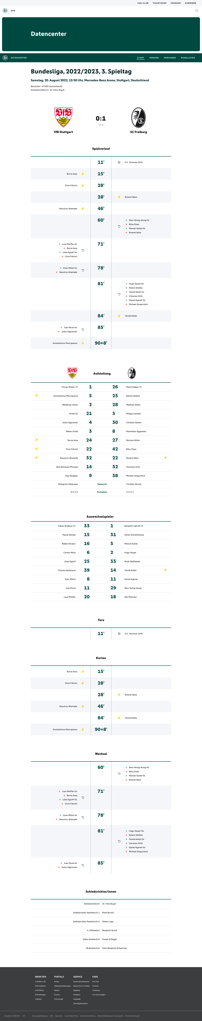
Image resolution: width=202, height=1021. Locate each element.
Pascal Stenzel (69, 535)
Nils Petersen (130, 597)
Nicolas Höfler (133, 440)
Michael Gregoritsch (138, 304)
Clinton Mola (69, 553)
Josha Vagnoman (69, 332)
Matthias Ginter (133, 405)
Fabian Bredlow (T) (67, 526)
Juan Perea (69, 327)
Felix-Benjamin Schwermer (114, 948)
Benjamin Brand (109, 930)
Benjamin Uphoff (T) (133, 526)
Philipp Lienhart (133, 414)
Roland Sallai (131, 197)
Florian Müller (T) (70, 387)
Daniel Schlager (109, 939)
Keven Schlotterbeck (134, 535)
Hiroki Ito (73, 414)
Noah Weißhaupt (132, 561)
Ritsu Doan (134, 224)
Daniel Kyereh (135, 300)
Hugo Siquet (135, 284)
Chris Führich (71, 185)
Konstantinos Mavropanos (65, 343)
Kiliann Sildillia (136, 288)
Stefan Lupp (107, 922)
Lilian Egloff (68, 252)
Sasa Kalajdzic (71, 476)
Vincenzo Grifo (136, 162)
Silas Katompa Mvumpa (67, 467)
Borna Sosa (72, 174)
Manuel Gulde (135, 228)
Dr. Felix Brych (57, 90)
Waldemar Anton (70, 405)
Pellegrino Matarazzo (68, 484)
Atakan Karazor (69, 544)
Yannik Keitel (135, 292)
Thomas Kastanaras (67, 570)
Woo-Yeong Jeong (137, 220)
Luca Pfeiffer (68, 244)
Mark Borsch (108, 913)
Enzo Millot (68, 268)
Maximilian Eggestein (136, 431)
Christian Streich (133, 484)
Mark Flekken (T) (134, 387)
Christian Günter (133, 423)
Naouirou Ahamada (68, 209)
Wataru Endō (72, 431)
